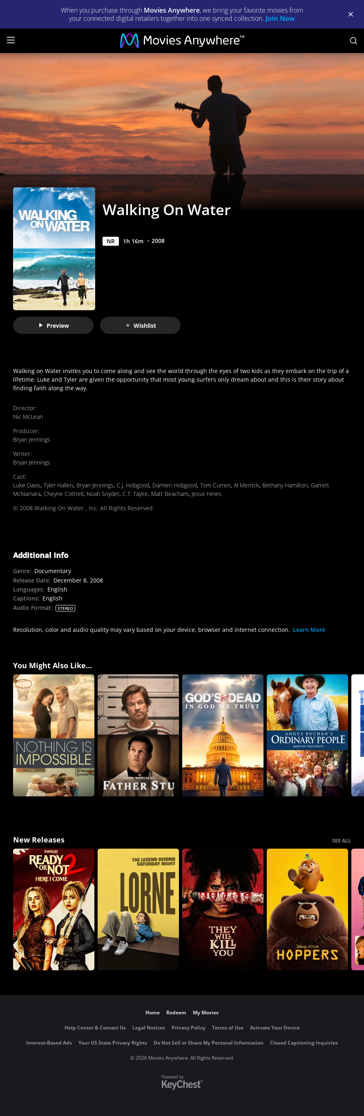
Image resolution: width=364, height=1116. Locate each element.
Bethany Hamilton (285, 485)
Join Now (280, 18)
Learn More (309, 630)
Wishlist (140, 325)
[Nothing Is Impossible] (53, 735)
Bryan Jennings (31, 439)
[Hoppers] (307, 910)
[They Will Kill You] (223, 910)
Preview (53, 325)
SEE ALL (341, 840)
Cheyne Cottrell (63, 494)
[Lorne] (138, 910)
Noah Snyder (103, 494)
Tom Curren (215, 485)
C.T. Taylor (135, 494)
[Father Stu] (138, 735)
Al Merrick (246, 485)
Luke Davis (26, 485)
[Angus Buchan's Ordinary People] (307, 735)
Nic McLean (28, 416)
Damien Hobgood (174, 485)
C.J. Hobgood (133, 485)
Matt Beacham (169, 494)
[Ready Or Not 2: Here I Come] (53, 910)
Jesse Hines (206, 494)
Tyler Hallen (58, 485)
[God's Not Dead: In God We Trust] (223, 735)
